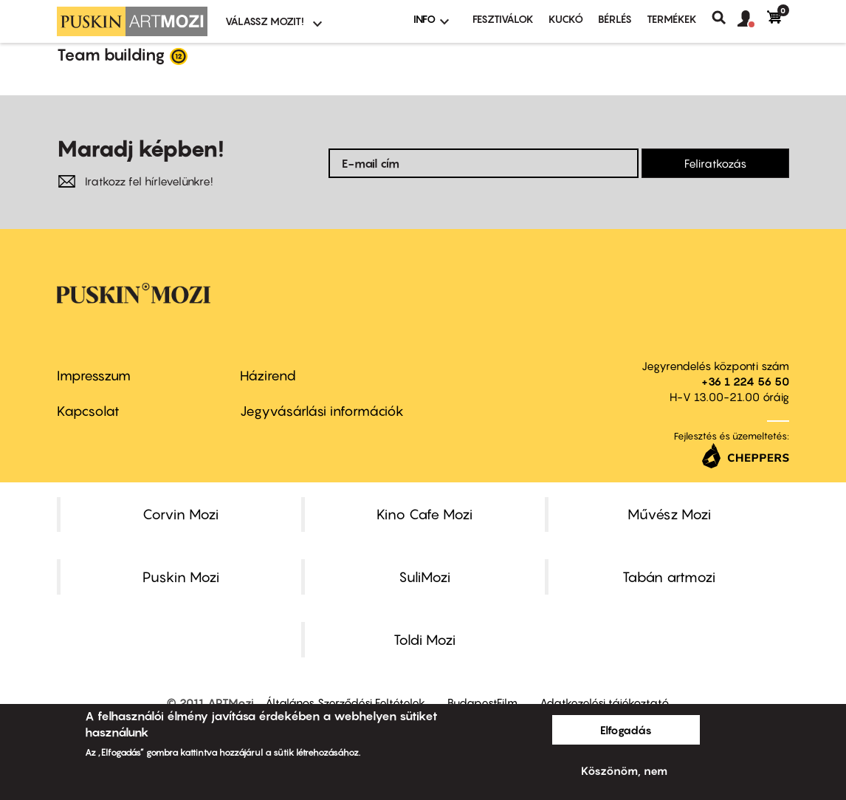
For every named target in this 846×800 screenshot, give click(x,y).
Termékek (672, 19)
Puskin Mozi (180, 577)
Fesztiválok (503, 19)
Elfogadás (626, 729)
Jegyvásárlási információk (322, 411)
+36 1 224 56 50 (745, 381)
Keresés (724, 17)
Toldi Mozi (424, 640)
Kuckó (565, 19)
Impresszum (94, 375)
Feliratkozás (715, 163)
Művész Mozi (669, 514)
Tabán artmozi (668, 577)
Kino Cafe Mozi (424, 514)
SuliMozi (424, 577)
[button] (752, 19)
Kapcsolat (88, 411)
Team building (111, 54)
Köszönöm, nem (624, 770)
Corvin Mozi (180, 514)
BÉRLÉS (615, 19)
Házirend (268, 375)
